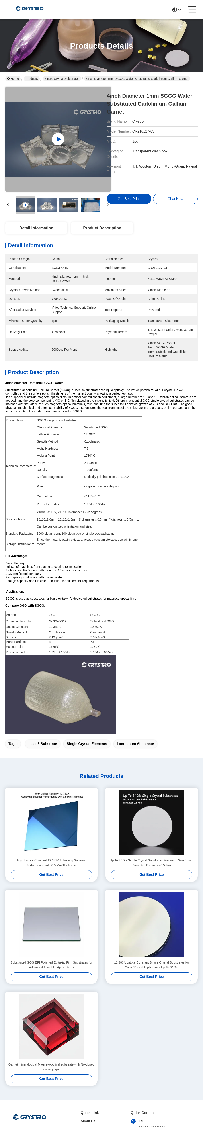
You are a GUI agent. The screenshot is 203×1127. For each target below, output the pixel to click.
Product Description (102, 228)
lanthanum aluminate (135, 664)
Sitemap (34, 1108)
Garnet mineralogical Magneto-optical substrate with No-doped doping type (51, 987)
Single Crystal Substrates (62, 78)
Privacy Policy (15, 1108)
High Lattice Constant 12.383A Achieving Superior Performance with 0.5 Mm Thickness (51, 783)
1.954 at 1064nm (60, 652)
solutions (88, 1059)
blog (84, 1068)
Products (31, 78)
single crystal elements (87, 664)
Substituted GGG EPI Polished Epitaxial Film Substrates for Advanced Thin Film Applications (51, 885)
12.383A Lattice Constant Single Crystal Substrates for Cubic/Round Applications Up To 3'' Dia (151, 885)
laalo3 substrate (42, 664)
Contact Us (89, 1077)
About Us (88, 1042)
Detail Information (36, 228)
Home (13, 78)
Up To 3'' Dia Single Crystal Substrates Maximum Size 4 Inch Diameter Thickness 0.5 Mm (151, 783)
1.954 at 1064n (100, 652)
